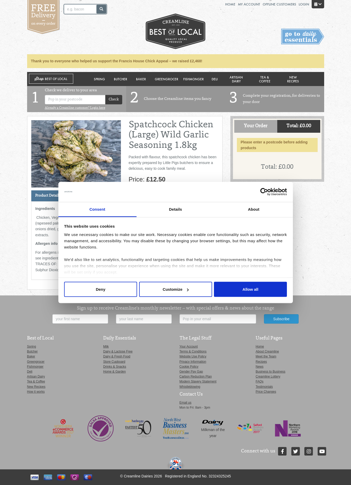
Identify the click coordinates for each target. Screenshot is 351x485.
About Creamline (267, 351)
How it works (36, 391)
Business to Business (270, 371)
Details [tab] (175, 209)
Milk (106, 346)
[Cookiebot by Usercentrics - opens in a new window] (264, 192)
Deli (215, 79)
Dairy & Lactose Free (118, 351)
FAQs (259, 381)
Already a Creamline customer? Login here (75, 108)
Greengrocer (166, 79)
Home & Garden (114, 371)
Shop (51, 79)
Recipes (261, 361)
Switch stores (302, 37)
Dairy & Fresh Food (116, 356)
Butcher (120, 79)
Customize (176, 289)
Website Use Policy (193, 356)
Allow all (250, 289)
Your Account (189, 346)
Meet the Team (266, 356)
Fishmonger (193, 79)
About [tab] (254, 209)
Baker (141, 79)
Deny (101, 289)
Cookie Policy (189, 366)
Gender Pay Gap (191, 371)
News (259, 366)
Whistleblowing (190, 387)
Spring (99, 79)
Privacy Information (193, 361)
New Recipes (293, 79)
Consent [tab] (97, 209)
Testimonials (264, 387)
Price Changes (266, 391)
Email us (186, 402)
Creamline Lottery (268, 376)
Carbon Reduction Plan (196, 376)
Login (304, 4)
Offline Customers (279, 4)
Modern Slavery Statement (198, 381)
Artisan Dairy (236, 79)
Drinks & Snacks (114, 366)
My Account (249, 4)
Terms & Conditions (193, 351)
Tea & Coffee (264, 79)
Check (114, 99)
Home (230, 4)
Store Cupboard (114, 361)
